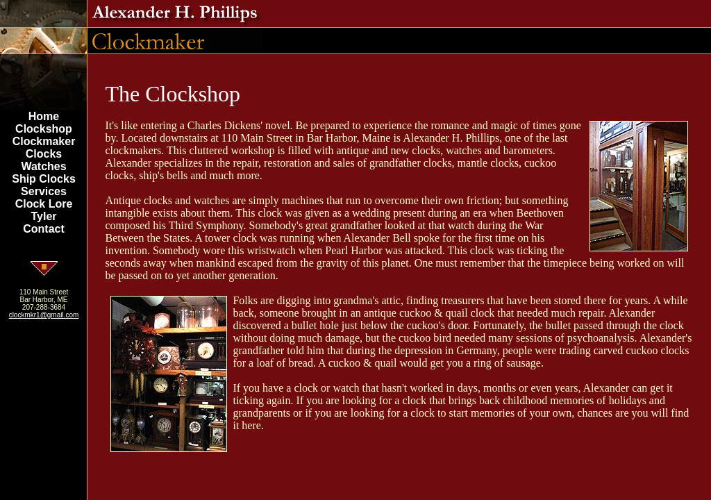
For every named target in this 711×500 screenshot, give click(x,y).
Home (43, 116)
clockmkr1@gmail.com (44, 315)
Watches (43, 166)
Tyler (43, 216)
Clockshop (43, 129)
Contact (44, 229)
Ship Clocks (44, 179)
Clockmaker (44, 141)
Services (44, 191)
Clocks (44, 154)
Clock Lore (44, 204)
